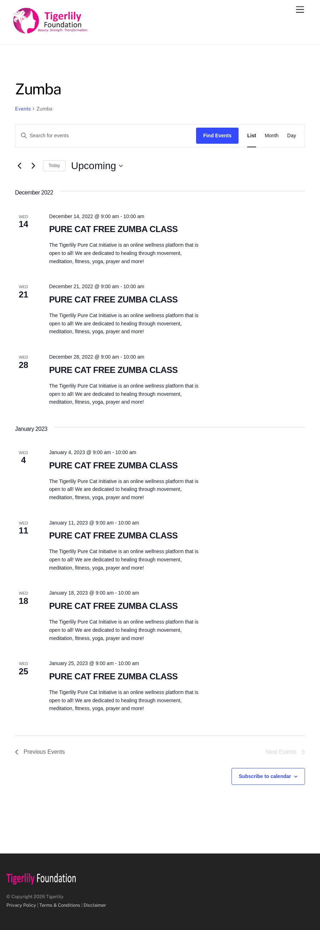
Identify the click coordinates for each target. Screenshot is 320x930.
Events (23, 109)
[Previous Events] (19, 166)
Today (54, 165)
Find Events (217, 135)
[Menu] (300, 10)
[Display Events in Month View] (272, 135)
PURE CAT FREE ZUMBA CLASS (113, 229)
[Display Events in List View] (251, 135)
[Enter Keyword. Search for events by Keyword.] (105, 135)
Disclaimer (95, 905)
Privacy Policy (21, 905)
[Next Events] (33, 166)
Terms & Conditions (59, 905)
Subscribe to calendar (265, 776)
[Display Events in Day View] (291, 135)
